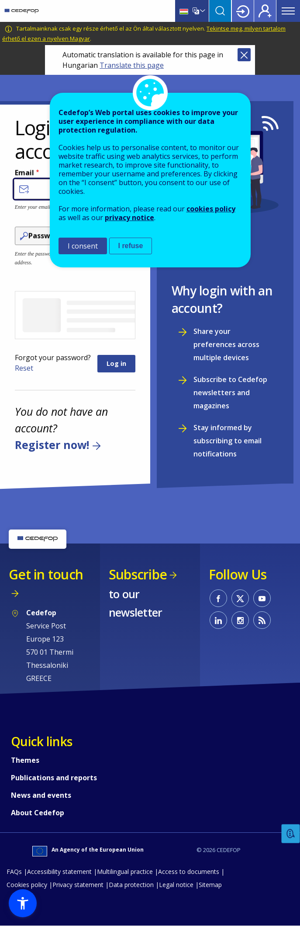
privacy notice (129, 217)
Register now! (52, 445)
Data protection (131, 884)
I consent (83, 246)
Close (244, 54)
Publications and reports (54, 777)
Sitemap (210, 884)
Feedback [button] (291, 833)
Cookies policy (27, 884)
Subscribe (138, 574)
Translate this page (132, 65)
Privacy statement (77, 884)
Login (243, 11)
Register (265, 11)
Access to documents (188, 871)
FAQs (14, 871)
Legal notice (176, 884)
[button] (23, 903)
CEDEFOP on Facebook (218, 598)
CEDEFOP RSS (262, 620)
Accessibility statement (59, 871)
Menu (288, 10)
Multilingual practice (125, 871)
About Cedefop (37, 812)
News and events (41, 795)
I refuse (130, 245)
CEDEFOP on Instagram (240, 620)
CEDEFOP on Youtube (262, 598)
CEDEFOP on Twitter (240, 598)
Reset (24, 368)
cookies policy (210, 209)
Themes (25, 760)
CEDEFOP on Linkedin (218, 620)
